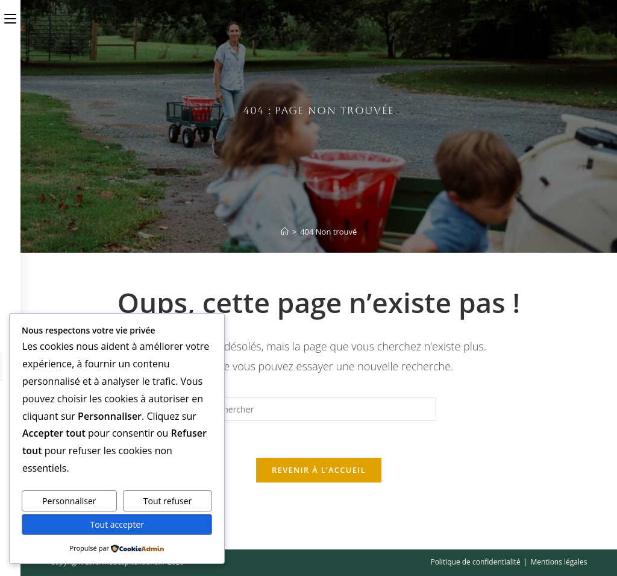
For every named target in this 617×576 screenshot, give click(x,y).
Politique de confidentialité (475, 562)
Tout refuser (167, 501)
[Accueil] (285, 231)
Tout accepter (117, 524)
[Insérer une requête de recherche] (318, 409)
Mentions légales (558, 562)
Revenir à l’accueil (319, 469)
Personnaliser (69, 501)
